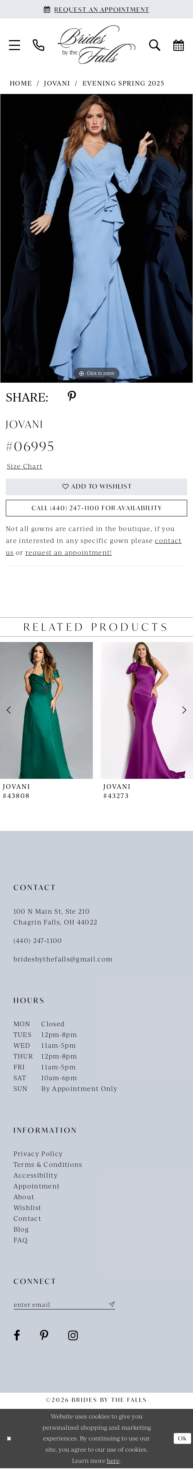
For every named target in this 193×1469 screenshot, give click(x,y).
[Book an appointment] (96, 9)
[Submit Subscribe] (111, 1305)
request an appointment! (68, 552)
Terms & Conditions (47, 1164)
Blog (21, 1229)
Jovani (57, 82)
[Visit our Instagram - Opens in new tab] (73, 1336)
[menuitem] (14, 44)
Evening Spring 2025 (123, 82)
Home (21, 82)
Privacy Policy (38, 1153)
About (24, 1197)
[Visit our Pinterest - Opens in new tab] (44, 1336)
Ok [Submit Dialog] (182, 1439)
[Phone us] (38, 44)
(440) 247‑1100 (37, 940)
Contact (27, 1219)
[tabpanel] (96, 238)
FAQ (20, 1240)
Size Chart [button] (25, 466)
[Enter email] (64, 1305)
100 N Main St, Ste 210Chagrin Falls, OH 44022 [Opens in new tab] (55, 917)
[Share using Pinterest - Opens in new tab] (72, 396)
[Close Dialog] (9, 1439)
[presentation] (46, 710)
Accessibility (35, 1175)
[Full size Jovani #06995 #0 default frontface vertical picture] (96, 238)
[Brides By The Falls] (96, 44)
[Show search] (154, 44)
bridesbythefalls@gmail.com (63, 959)
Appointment (36, 1186)
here (113, 1461)
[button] (14, 44)
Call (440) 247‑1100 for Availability (96, 508)
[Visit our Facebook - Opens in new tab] (16, 1336)
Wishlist (27, 1208)
